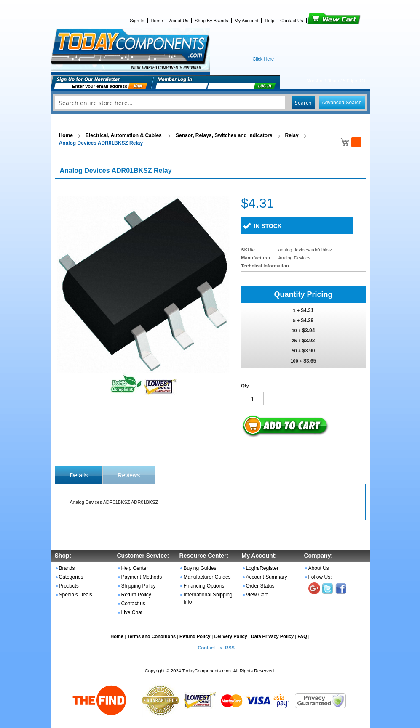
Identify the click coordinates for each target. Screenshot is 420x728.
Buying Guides (200, 568)
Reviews (129, 475)
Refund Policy (194, 636)
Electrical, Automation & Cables (124, 135)
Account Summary (266, 577)
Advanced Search (342, 103)
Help (269, 20)
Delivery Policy (230, 636)
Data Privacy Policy (272, 636)
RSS (230, 647)
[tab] (79, 475)
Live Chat (132, 612)
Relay (292, 135)
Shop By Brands (211, 20)
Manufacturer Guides (207, 577)
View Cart (319, 20)
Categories (71, 577)
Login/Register (262, 568)
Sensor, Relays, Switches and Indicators (224, 135)
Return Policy (136, 595)
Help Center (134, 568)
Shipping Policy (138, 586)
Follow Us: (320, 577)
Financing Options (204, 586)
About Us (178, 20)
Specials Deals (75, 595)
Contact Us (291, 20)
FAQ (302, 636)
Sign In (137, 20)
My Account (247, 20)
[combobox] (210, 102)
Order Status (260, 586)
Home (157, 20)
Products (69, 586)
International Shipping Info (208, 598)
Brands (67, 568)
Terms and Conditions (151, 636)
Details (79, 475)
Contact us (133, 603)
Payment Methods (141, 577)
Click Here (263, 58)
